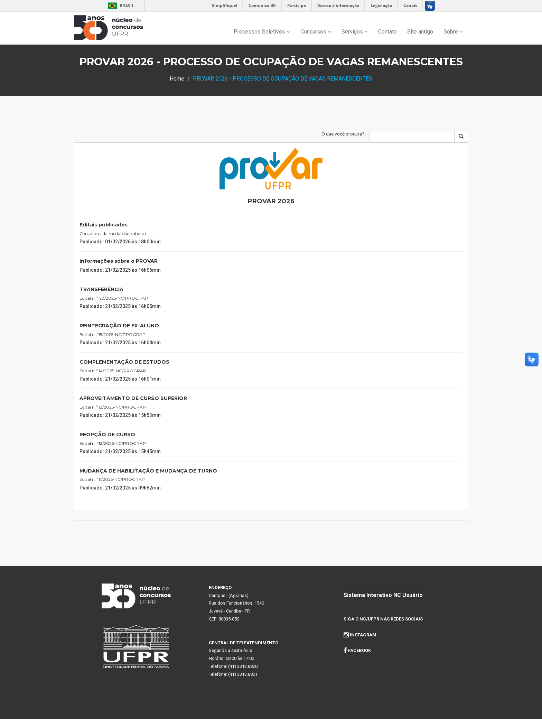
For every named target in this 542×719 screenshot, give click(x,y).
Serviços (355, 31)
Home (177, 78)
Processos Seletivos (262, 31)
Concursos (315, 31)
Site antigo (420, 31)
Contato (387, 31)
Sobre (453, 31)
